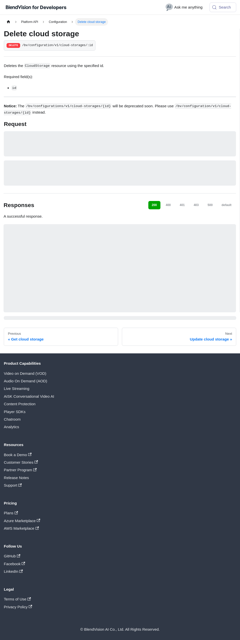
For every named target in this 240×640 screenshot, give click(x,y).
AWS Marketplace (21, 528)
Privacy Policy (18, 607)
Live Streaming (16, 388)
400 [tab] (168, 205)
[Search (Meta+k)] (223, 7)
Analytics (11, 427)
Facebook (14, 564)
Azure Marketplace (22, 521)
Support (13, 485)
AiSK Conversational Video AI (29, 396)
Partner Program (20, 470)
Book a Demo (17, 455)
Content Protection (20, 404)
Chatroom (12, 419)
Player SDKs (14, 412)
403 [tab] (196, 205)
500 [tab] (210, 205)
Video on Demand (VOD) (25, 373)
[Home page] (8, 22)
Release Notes (16, 478)
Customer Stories (21, 462)
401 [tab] (182, 205)
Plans (11, 513)
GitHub (12, 556)
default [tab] (226, 205)
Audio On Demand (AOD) (25, 381)
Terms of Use (17, 599)
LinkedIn (13, 571)
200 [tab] (154, 205)
